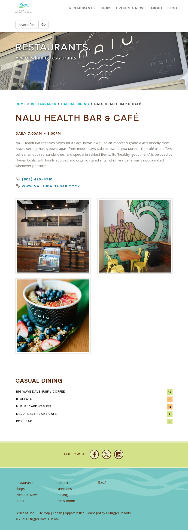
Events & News (131, 8)
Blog (172, 8)
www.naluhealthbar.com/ (51, 186)
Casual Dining (75, 104)
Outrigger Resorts (118, 513)
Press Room (66, 501)
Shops (106, 8)
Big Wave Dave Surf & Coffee (40, 391)
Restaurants (82, 8)
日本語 (101, 482)
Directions (64, 489)
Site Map (44, 513)
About (156, 8)
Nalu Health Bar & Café (36, 413)
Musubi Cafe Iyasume (33, 406)
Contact (62, 482)
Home (20, 104)
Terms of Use (24, 513)
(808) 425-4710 (37, 179)
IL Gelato (24, 399)
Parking (62, 495)
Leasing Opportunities (68, 513)
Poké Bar (24, 421)
